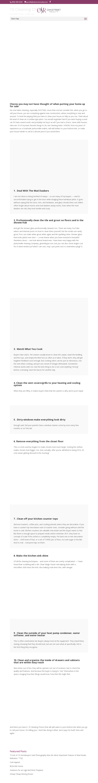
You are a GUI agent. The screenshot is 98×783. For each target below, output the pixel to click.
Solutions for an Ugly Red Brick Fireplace (26, 770)
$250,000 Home (16, 766)
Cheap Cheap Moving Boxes (21, 774)
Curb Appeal (15, 762)
